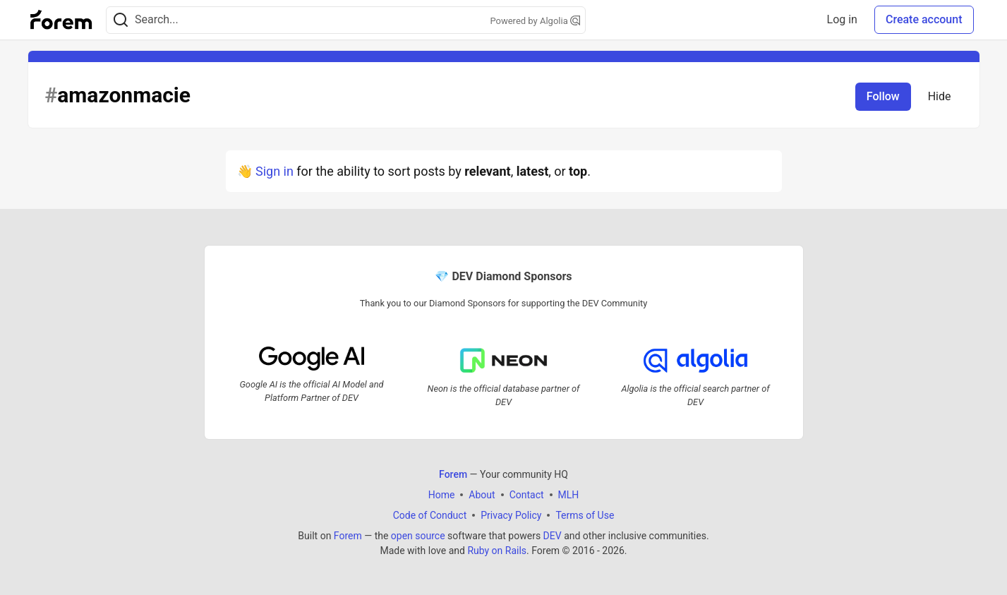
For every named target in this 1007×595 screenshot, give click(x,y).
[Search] (121, 20)
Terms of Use (584, 515)
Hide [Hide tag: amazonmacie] (939, 96)
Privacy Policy (511, 515)
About (482, 494)
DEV (552, 535)
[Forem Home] (61, 20)
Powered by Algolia (535, 21)
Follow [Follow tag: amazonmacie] (883, 96)
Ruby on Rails (496, 550)
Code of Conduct (430, 515)
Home (441, 494)
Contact (526, 494)
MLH (568, 494)
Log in (842, 19)
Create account (924, 19)
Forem (348, 535)
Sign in (274, 171)
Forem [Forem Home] (453, 474)
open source (418, 535)
